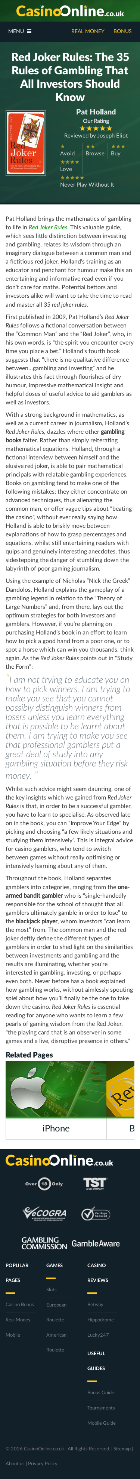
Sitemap (122, 1449)
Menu (19, 31)
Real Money (88, 31)
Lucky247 (98, 1335)
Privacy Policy (42, 1464)
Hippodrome (100, 1320)
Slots (51, 1290)
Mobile (13, 1335)
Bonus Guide (100, 1393)
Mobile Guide (101, 1423)
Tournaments (101, 1408)
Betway (95, 1304)
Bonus (122, 31)
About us (15, 1464)
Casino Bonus (20, 1304)
